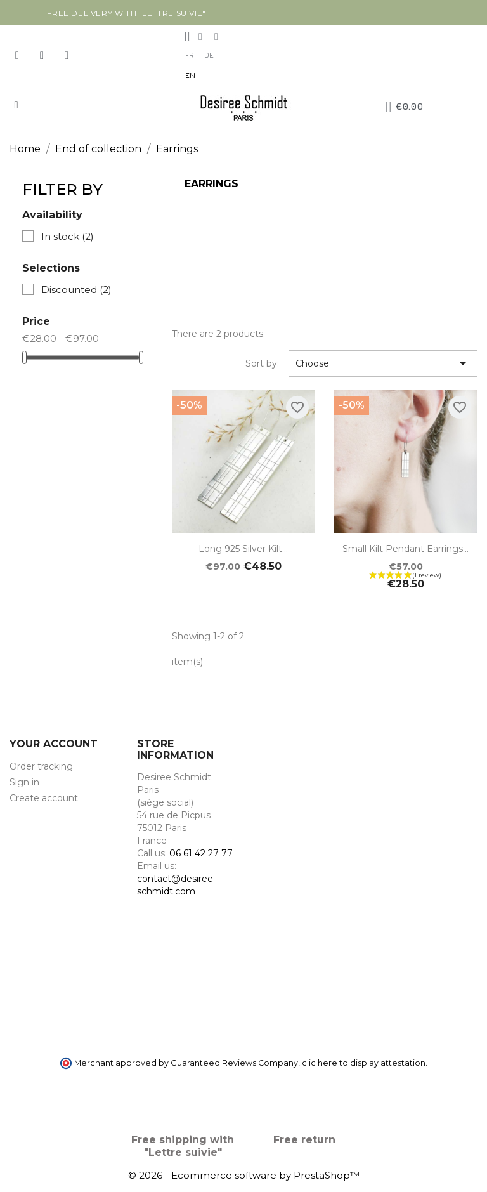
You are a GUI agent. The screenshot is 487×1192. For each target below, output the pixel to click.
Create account (44, 798)
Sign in (24, 782)
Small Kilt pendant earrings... (405, 548)
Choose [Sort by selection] (383, 363)
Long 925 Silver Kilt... (243, 548)
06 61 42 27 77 (201, 853)
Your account (54, 744)
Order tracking (41, 766)
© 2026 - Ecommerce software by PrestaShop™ (244, 1175)
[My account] (187, 37)
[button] (16, 105)
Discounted (76, 290)
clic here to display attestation (363, 1063)
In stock (67, 236)
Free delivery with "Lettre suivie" (126, 13)
